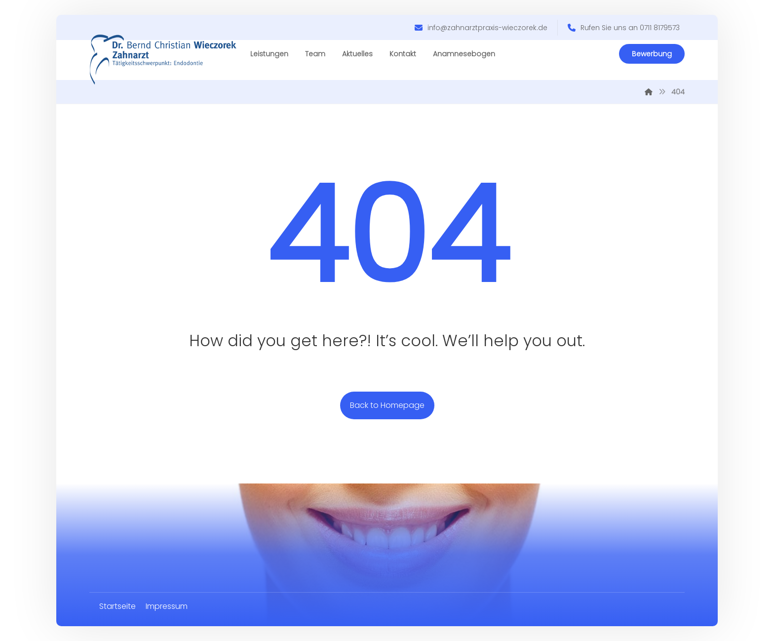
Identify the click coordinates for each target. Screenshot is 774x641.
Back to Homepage (387, 405)
